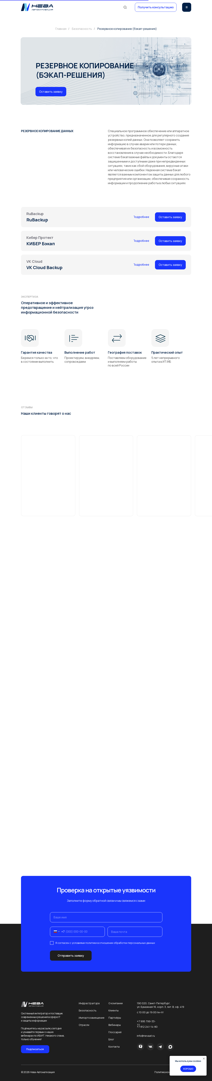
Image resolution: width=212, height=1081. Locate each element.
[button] (156, 7)
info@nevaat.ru (146, 1035)
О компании (115, 1003)
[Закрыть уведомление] (204, 1058)
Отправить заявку (71, 956)
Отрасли (84, 1025)
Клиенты (113, 1010)
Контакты (114, 1046)
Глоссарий (114, 1032)
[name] (106, 917)
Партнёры (114, 1017)
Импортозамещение (91, 1017)
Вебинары (114, 1025)
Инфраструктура (89, 1003)
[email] (135, 932)
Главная (60, 29)
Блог (111, 1039)
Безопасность (82, 29)
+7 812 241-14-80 (147, 1026)
